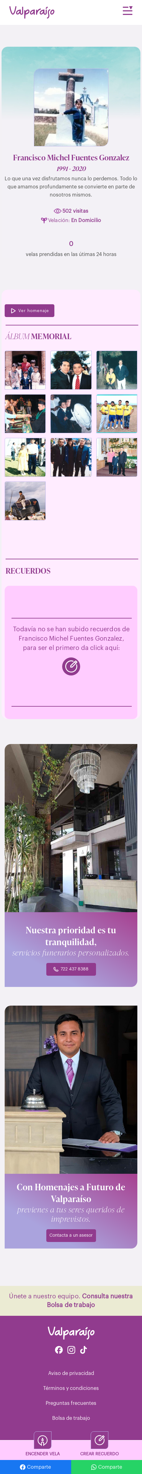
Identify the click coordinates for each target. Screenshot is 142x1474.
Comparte (35, 1467)
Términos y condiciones (71, 1388)
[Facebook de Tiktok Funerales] (83, 1350)
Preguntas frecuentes (71, 1403)
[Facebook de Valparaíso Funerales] (59, 1350)
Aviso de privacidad (71, 1373)
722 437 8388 (71, 969)
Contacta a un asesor (71, 1235)
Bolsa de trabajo (71, 1418)
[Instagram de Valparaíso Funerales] (71, 1350)
